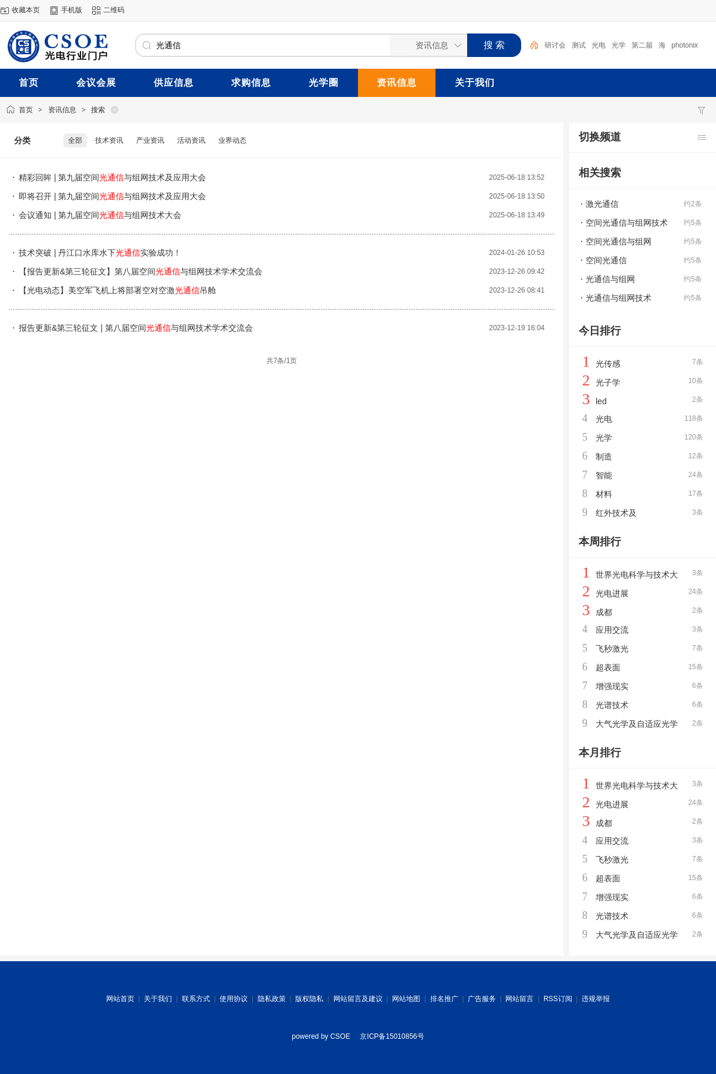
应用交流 (612, 630)
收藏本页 (26, 10)
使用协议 (233, 999)
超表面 (608, 667)
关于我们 (158, 999)
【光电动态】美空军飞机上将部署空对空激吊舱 (117, 290)
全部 (75, 140)
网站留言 (519, 999)
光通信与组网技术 (618, 298)
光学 (619, 45)
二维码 (113, 10)
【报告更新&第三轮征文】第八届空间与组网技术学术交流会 (140, 271)
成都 (604, 612)
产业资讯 (150, 140)
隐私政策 (272, 999)
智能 (604, 475)
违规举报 (596, 999)
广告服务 (482, 999)
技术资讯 (109, 140)
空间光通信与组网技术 (627, 222)
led (601, 401)
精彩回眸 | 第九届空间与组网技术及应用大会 (112, 177)
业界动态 (232, 140)
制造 (604, 456)
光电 (599, 45)
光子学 (608, 382)
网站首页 (120, 999)
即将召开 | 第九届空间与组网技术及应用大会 (112, 196)
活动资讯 (191, 140)
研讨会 (555, 45)
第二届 (642, 45)
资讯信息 (62, 110)
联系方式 (196, 999)
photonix (684, 45)
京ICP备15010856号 (392, 1036)
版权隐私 (309, 999)
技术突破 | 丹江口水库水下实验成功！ (100, 252)
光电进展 (612, 593)
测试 (579, 45)
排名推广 (444, 999)
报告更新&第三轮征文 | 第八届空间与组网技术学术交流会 (136, 328)
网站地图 (406, 999)
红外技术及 (616, 513)
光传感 (608, 363)
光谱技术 (612, 705)
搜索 (98, 110)
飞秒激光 (612, 648)
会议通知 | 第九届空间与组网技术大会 (100, 215)
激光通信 (602, 204)
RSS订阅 (557, 999)
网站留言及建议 (358, 999)
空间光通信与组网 (618, 241)
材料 (604, 494)
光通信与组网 (610, 279)
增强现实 (612, 686)
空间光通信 (606, 260)
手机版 (71, 10)
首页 (26, 110)
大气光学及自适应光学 (637, 724)
